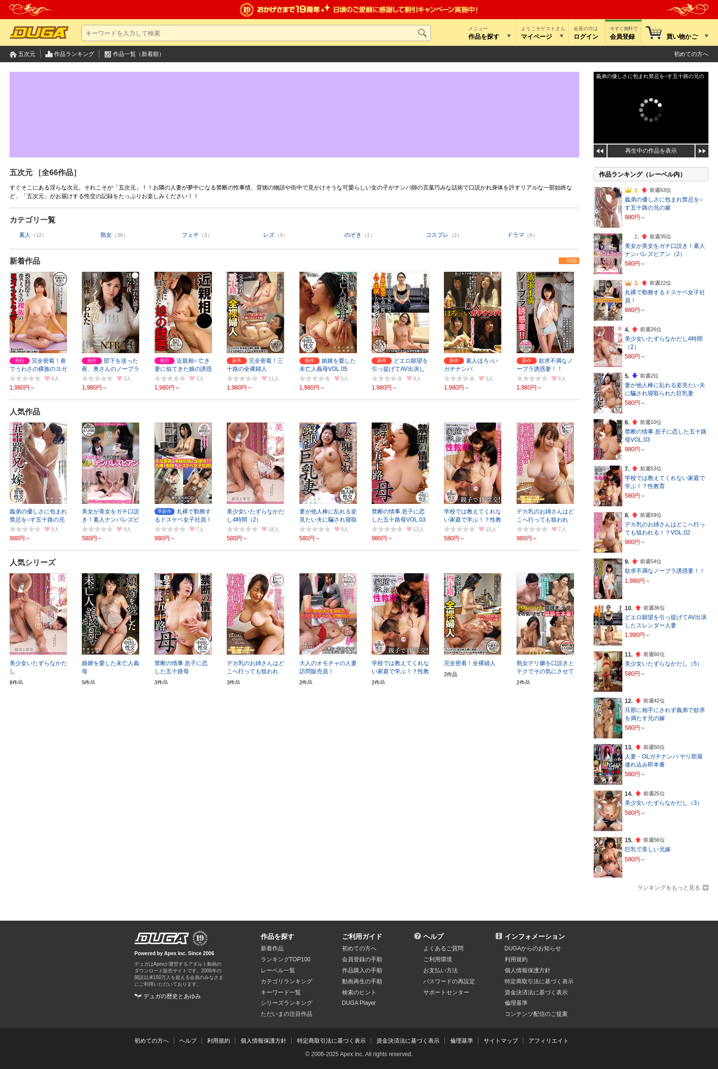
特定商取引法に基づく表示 (331, 1040)
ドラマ (515, 235)
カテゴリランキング (286, 981)
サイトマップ (501, 1040)
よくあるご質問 (443, 948)
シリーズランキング (286, 1003)
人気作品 (25, 412)
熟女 (106, 235)
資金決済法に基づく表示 (408, 1040)
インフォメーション (535, 936)
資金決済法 (536, 992)
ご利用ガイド (362, 936)
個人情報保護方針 (528, 970)
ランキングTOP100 (285, 959)
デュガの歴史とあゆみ (172, 996)
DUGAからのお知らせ (533, 948)
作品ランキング (74, 54)
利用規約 (516, 959)
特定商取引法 (539, 981)
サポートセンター (446, 992)
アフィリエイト (549, 1040)
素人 (25, 235)
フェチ (190, 235)
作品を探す (277, 936)
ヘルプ (433, 936)
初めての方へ (691, 54)
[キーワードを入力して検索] (256, 33)
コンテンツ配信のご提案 (536, 1014)
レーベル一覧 (278, 970)
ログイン (586, 36)
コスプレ (437, 235)
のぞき (353, 235)
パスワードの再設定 (449, 981)
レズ (269, 235)
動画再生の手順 (362, 981)
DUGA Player (359, 1003)
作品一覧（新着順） (139, 54)
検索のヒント (359, 992)
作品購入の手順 (362, 970)
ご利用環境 (437, 959)
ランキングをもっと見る (668, 887)
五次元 (26, 54)
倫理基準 (516, 1003)
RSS (572, 261)
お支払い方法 (440, 970)
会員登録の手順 (362, 959)
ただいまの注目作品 (286, 1014)
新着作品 (25, 261)
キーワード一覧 (281, 992)
